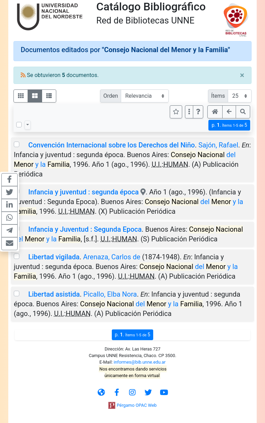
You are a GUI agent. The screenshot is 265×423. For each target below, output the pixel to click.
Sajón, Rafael (218, 145)
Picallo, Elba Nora (110, 294)
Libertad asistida (54, 294)
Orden (110, 96)
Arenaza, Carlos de (111, 257)
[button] (198, 111)
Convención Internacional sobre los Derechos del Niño (111, 145)
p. (229, 125)
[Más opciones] (189, 111)
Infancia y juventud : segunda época (83, 192)
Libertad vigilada (53, 257)
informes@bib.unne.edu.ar (140, 362)
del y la (141, 304)
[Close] (242, 75)
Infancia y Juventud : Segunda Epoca (85, 229)
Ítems (218, 96)
